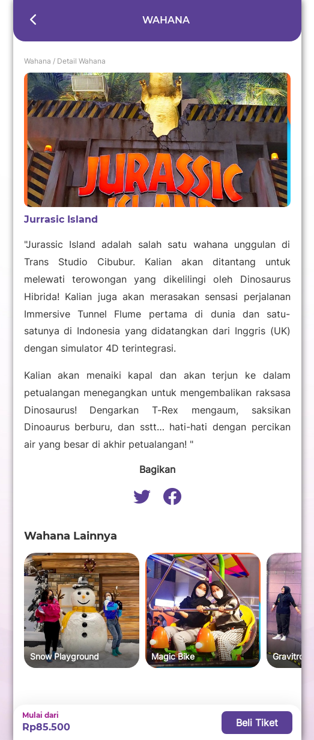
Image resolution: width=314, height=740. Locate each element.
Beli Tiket (257, 723)
